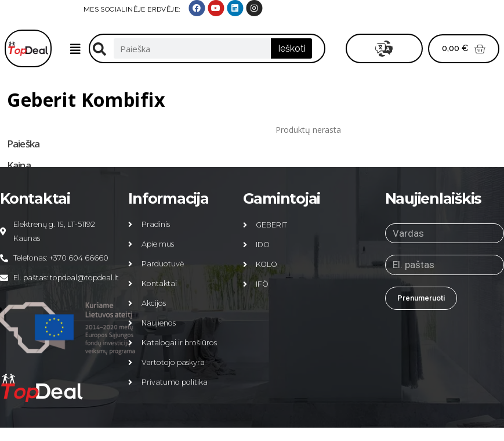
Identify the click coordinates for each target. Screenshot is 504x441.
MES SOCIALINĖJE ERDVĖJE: (366, 9)
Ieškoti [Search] (292, 48)
